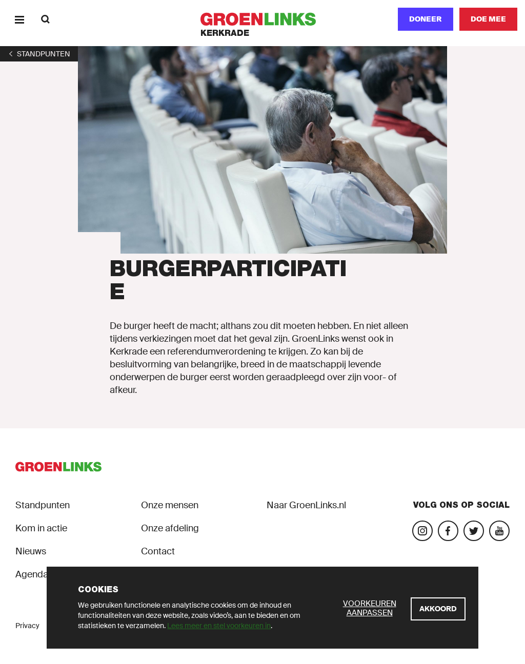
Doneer (425, 19)
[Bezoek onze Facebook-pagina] (448, 531)
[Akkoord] (438, 608)
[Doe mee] (488, 19)
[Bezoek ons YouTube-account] (499, 531)
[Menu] (19, 19)
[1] (39, 53)
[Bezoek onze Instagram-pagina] (422, 531)
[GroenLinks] (262, 19)
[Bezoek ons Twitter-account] (473, 531)
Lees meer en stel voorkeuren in (219, 625)
